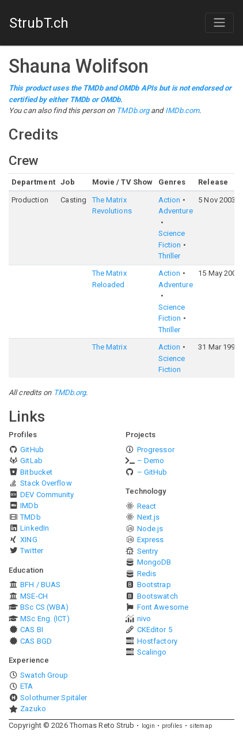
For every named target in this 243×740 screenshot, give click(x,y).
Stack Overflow (45, 483)
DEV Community (47, 494)
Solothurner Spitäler (53, 697)
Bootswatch (157, 596)
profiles (172, 726)
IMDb (29, 505)
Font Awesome (162, 607)
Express (150, 539)
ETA (26, 686)
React (147, 506)
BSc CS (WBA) (44, 607)
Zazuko (33, 708)
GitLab (31, 460)
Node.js (150, 528)
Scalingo (152, 652)
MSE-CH (34, 596)
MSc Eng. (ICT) (44, 618)
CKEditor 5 (154, 629)
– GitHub (152, 472)
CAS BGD (36, 641)
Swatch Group (44, 675)
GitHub (32, 449)
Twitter (31, 550)
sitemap (200, 726)
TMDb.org (132, 110)
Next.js (148, 517)
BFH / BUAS (40, 584)
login (148, 726)
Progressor (155, 449)
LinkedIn (34, 528)
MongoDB (154, 562)
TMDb (30, 517)
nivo (144, 618)
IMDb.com (182, 110)
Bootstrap (154, 584)
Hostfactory (157, 641)
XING (28, 539)
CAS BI (31, 629)
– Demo (151, 460)
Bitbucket (36, 472)
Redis (147, 573)
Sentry (147, 551)
